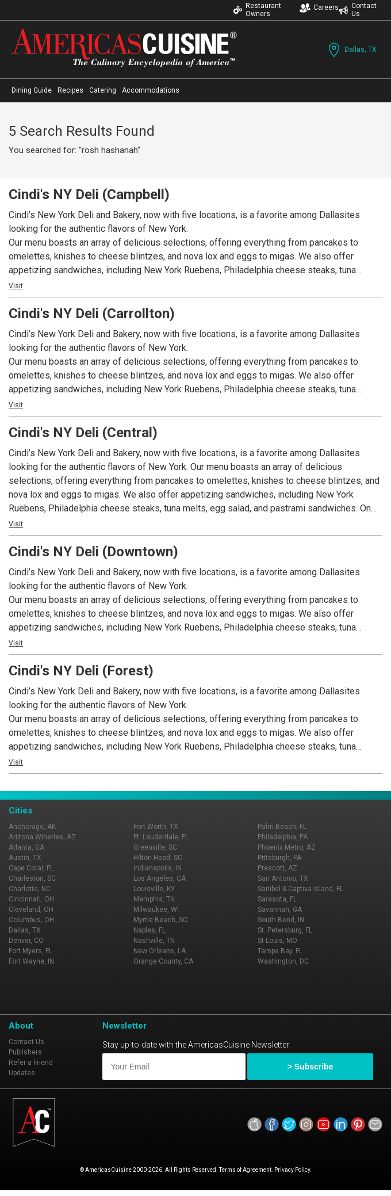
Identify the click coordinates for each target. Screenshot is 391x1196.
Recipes (70, 90)
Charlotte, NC (30, 889)
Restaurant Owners (257, 9)
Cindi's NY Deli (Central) (83, 433)
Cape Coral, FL (31, 868)
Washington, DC (283, 961)
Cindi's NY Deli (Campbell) (89, 194)
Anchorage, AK (32, 827)
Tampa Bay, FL (280, 951)
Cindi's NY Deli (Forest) (81, 671)
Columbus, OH (31, 920)
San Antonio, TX (283, 878)
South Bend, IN (281, 920)
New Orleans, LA (159, 951)
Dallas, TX (351, 50)
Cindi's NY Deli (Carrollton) (92, 313)
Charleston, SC (32, 878)
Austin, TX (25, 858)
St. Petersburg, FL (285, 930)
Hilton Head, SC (157, 858)
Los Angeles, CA (159, 878)
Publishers (25, 1052)
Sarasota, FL (277, 899)
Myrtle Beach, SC (160, 920)
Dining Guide (32, 90)
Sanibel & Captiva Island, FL (300, 889)
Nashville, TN (154, 941)
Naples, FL (149, 930)
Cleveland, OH (31, 909)
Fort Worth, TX (155, 827)
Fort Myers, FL (30, 951)
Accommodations (150, 90)
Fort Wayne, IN (31, 961)
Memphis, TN (154, 899)
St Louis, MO (277, 941)
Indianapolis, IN (157, 868)
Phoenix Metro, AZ (287, 847)
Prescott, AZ (277, 868)
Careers (319, 7)
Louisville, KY (154, 889)
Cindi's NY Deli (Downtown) (93, 552)
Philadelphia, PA (283, 837)
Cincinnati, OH (31, 899)
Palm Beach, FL (282, 827)
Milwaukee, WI (156, 909)
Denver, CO (26, 941)
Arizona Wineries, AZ (42, 837)
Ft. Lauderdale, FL (161, 837)
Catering (102, 90)
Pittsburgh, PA (279, 858)
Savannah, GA (280, 909)
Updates (22, 1073)
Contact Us (358, 9)
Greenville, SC (155, 847)
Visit (16, 286)
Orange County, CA (163, 961)
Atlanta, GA (26, 847)
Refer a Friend (31, 1063)
